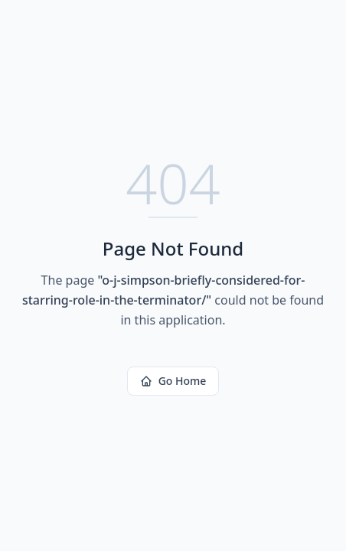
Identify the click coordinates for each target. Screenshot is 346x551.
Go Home (173, 380)
